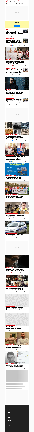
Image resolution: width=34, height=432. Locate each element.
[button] (10, 1)
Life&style (18, 3)
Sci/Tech (9, 422)
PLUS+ (9, 409)
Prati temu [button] (17, 26)
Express (26, 3)
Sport (14, 3)
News (7, 3)
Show (11, 3)
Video (23, 3)
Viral (9, 425)
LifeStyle (9, 420)
